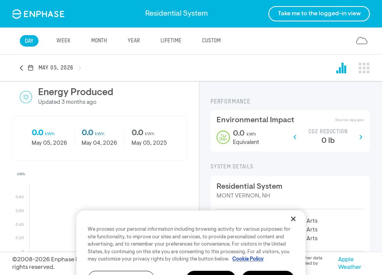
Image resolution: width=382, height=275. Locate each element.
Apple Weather (349, 263)
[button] (23, 68)
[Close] (293, 240)
